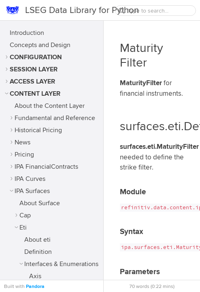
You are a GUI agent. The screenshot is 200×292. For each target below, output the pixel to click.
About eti (37, 240)
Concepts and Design (40, 45)
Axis (35, 276)
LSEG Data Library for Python (82, 10)
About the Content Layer (50, 106)
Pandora (35, 286)
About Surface (39, 203)
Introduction (27, 33)
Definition (38, 252)
